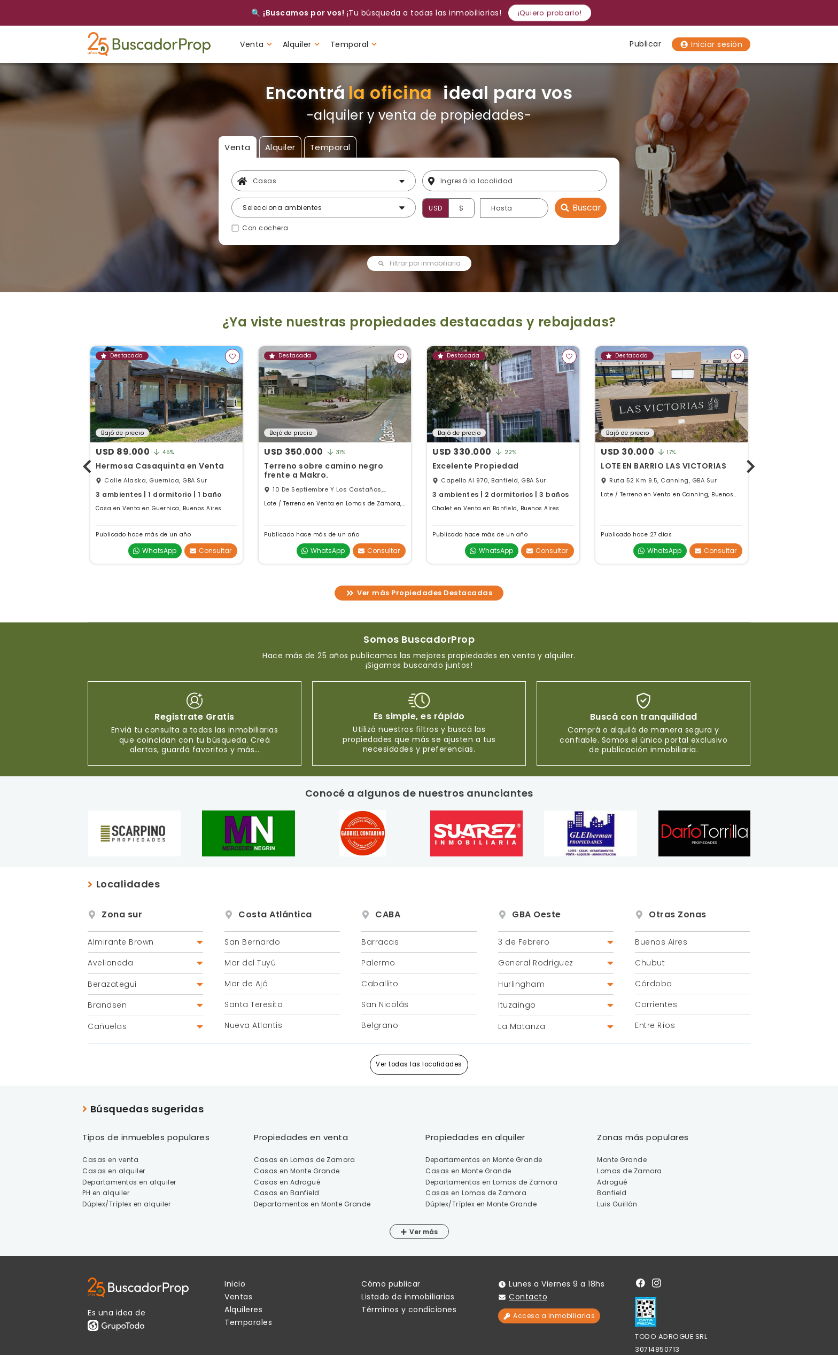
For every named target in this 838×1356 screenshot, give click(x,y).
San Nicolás (385, 1004)
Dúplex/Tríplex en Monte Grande (481, 1204)
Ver (412, 1231)
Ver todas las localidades (419, 1064)
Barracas (380, 942)
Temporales (248, 1322)
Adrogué (612, 1182)
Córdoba (653, 983)
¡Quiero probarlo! (549, 12)
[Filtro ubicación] (521, 181)
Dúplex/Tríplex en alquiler (126, 1204)
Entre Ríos (655, 1025)
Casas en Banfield (287, 1192)
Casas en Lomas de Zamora (304, 1159)
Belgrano (379, 1025)
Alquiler (280, 147)
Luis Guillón (617, 1204)
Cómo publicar (391, 1284)
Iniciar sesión (711, 44)
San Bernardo (252, 942)
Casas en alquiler (113, 1170)
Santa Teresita (253, 1004)
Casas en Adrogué (287, 1182)
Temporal (330, 147)
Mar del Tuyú (250, 962)
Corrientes (656, 1004)
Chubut (650, 962)
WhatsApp (154, 550)
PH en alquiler (105, 1192)
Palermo (378, 962)
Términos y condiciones (408, 1309)
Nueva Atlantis (253, 1025)
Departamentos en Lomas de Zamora (491, 1182)
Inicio (234, 1284)
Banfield (611, 1192)
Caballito (380, 983)
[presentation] (87, 464)
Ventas (238, 1296)
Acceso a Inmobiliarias (549, 1315)
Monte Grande (622, 1159)
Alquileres (243, 1309)
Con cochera (265, 228)
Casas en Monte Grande (297, 1170)
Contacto (528, 1296)
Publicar (645, 43)
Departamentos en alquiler (129, 1182)
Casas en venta (110, 1159)
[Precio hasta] (514, 208)
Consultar (210, 550)
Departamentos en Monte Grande (312, 1204)
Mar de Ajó (246, 983)
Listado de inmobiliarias (407, 1296)
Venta (237, 147)
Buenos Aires (661, 942)
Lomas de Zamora (629, 1170)
